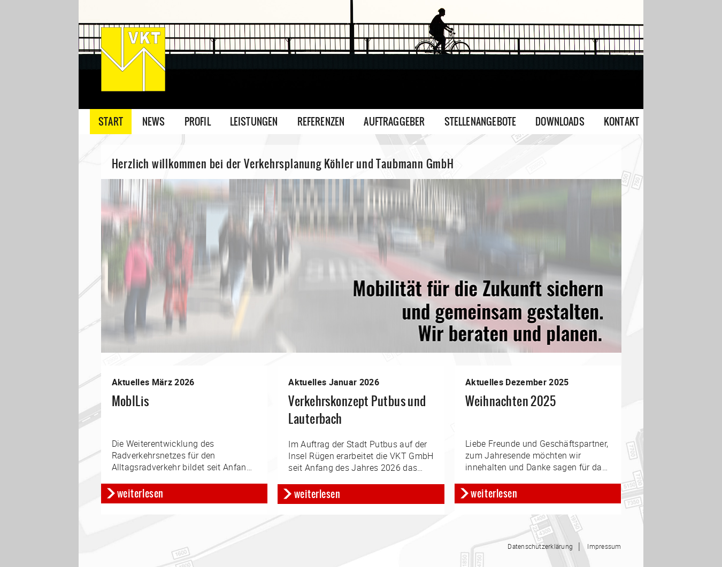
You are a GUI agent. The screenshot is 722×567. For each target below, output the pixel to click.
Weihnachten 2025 (510, 401)
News (153, 121)
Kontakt (621, 121)
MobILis (130, 401)
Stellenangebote (480, 121)
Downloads (560, 121)
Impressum (604, 546)
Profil (198, 121)
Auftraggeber (394, 121)
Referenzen (321, 121)
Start (110, 121)
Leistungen (254, 121)
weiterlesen (140, 493)
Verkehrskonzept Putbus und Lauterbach (357, 410)
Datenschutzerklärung (540, 546)
